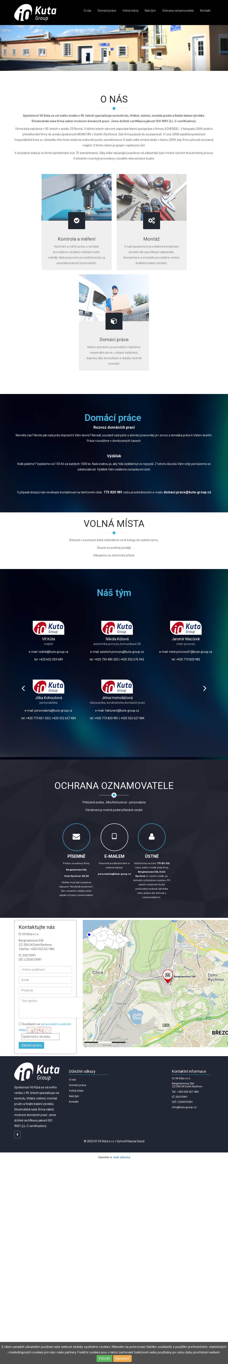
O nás (87, 10)
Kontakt (205, 10)
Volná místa (130, 10)
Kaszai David (135, 1141)
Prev (23, 688)
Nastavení (122, 1358)
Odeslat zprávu (31, 1045)
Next (205, 688)
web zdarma (121, 1157)
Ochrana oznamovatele (178, 10)
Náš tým (150, 10)
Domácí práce (107, 10)
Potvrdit (104, 1358)
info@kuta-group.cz (184, 1107)
